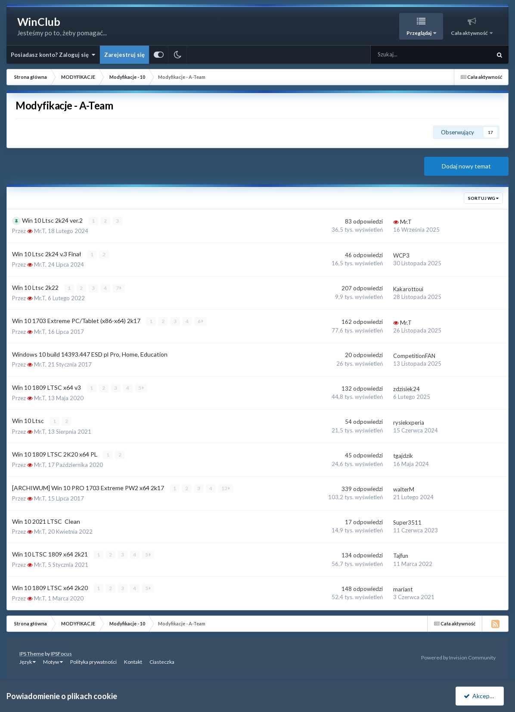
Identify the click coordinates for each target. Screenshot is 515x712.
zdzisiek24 (406, 388)
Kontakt (133, 660)
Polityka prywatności (93, 660)
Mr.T (39, 230)
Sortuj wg (483, 198)
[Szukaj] (412, 55)
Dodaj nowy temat (466, 166)
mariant (403, 588)
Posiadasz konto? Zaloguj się (53, 55)
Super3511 (407, 521)
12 (225, 487)
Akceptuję (481, 696)
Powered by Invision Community (458, 656)
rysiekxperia (408, 421)
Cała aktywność (470, 33)
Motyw (53, 660)
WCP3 (401, 255)
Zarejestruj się (124, 54)
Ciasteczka (161, 660)
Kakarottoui (408, 288)
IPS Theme (31, 652)
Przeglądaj (419, 33)
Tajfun (400, 554)
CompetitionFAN (414, 355)
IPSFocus (61, 652)
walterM (403, 488)
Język (27, 660)
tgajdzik (403, 455)
